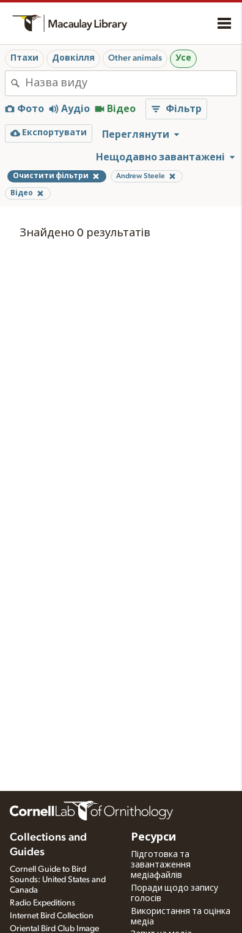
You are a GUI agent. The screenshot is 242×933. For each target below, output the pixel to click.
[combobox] (131, 83)
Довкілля (73, 58)
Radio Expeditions (42, 903)
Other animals (135, 58)
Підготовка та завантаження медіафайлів (161, 865)
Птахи (24, 58)
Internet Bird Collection (52, 916)
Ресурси (153, 837)
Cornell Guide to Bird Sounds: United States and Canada (58, 879)
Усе (183, 58)
